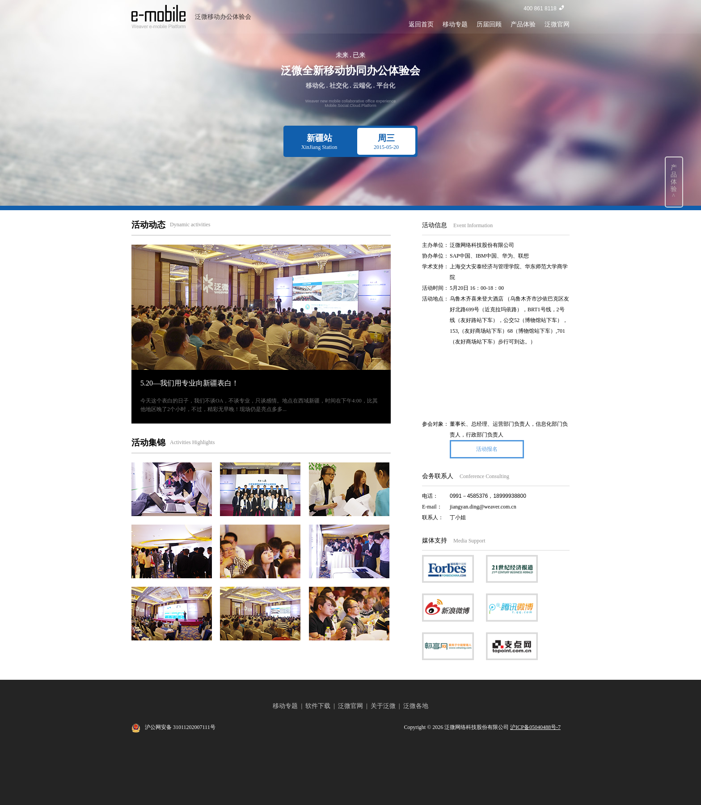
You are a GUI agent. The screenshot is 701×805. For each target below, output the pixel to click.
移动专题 (455, 24)
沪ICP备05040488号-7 (535, 727)
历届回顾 (489, 24)
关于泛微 (383, 706)
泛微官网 (557, 24)
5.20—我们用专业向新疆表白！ (189, 383)
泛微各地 (415, 706)
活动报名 (487, 449)
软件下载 (317, 706)
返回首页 (421, 24)
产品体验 (523, 24)
